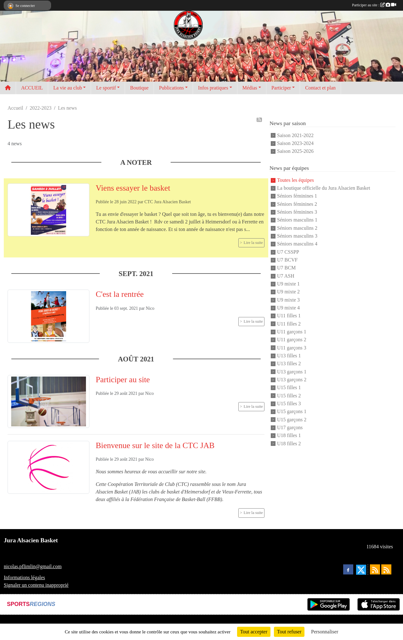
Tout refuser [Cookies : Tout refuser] (289, 631)
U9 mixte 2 (288, 292)
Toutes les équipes (295, 180)
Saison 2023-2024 (295, 143)
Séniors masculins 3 (297, 236)
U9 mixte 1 (288, 283)
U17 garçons (290, 427)
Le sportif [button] (106, 87)
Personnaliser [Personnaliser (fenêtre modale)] (324, 631)
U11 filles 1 (289, 316)
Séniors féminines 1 (297, 196)
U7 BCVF (287, 259)
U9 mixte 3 (288, 300)
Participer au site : (374, 5)
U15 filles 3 (289, 403)
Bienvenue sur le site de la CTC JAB (155, 445)
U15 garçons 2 (291, 419)
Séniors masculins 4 (297, 244)
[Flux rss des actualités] (375, 569)
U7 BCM (286, 268)
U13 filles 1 (289, 355)
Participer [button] (281, 87)
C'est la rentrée (120, 294)
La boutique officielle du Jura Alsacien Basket (323, 188)
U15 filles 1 (289, 387)
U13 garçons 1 (291, 371)
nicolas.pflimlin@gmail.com (33, 566)
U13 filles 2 (289, 363)
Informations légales (24, 577)
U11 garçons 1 (291, 331)
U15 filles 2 (289, 395)
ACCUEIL (32, 87)
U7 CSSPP (288, 252)
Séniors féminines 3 (297, 212)
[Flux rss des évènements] (386, 569)
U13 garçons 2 (291, 379)
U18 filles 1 (289, 435)
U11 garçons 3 (291, 347)
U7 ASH (285, 276)
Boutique (139, 87)
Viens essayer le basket (133, 188)
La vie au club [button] (67, 87)
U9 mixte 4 (288, 307)
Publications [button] (171, 87)
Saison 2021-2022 (295, 135)
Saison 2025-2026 (295, 151)
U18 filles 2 (289, 443)
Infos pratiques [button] (213, 87)
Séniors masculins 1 (297, 220)
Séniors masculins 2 (297, 228)
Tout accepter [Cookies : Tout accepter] (253, 631)
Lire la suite (253, 242)
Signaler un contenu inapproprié (36, 585)
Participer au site (123, 379)
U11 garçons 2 (291, 340)
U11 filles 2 (289, 323)
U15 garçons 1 (291, 411)
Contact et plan (320, 87)
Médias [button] (249, 87)
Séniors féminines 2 (297, 204)
